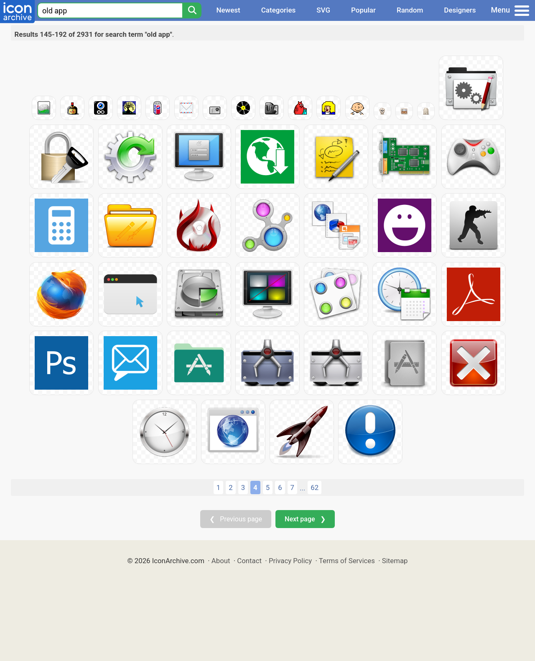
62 (314, 487)
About (220, 560)
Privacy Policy (290, 560)
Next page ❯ (305, 519)
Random (410, 10)
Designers (460, 10)
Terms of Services (347, 560)
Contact (249, 560)
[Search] (191, 10)
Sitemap (395, 560)
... (302, 488)
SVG (323, 10)
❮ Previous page (235, 519)
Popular (363, 10)
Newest (228, 10)
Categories (278, 10)
